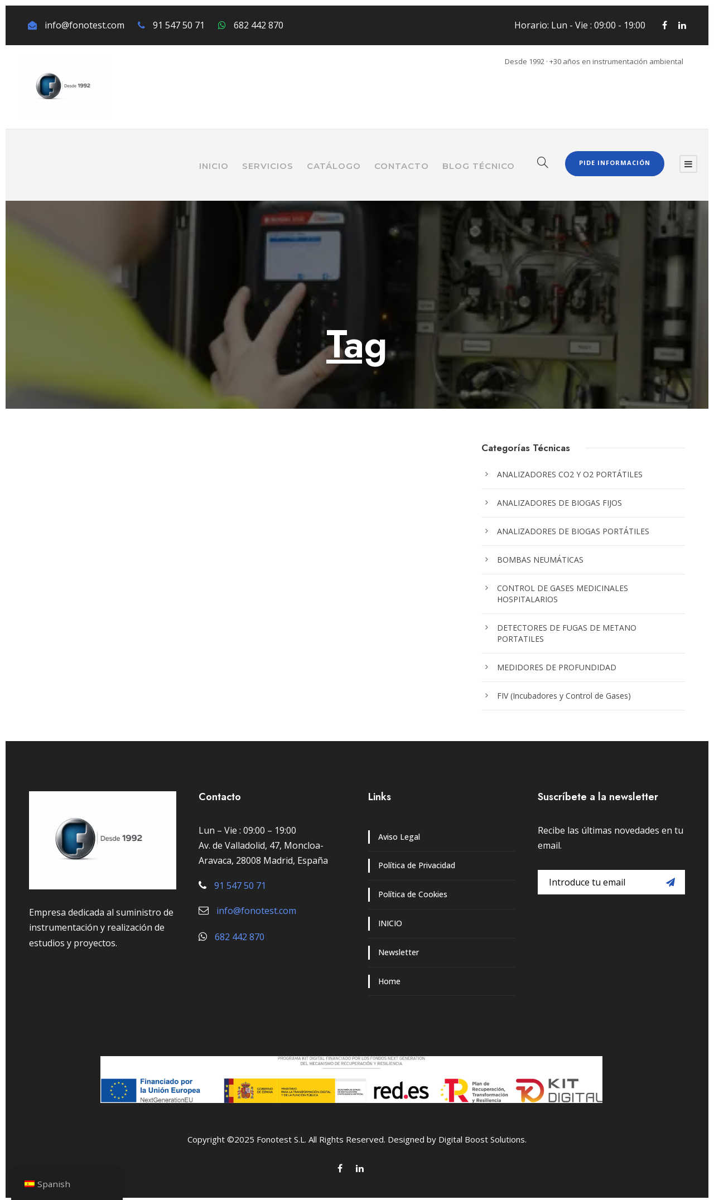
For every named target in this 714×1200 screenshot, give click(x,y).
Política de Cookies (412, 894)
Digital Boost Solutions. (482, 1139)
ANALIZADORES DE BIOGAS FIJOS (559, 502)
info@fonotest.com (84, 25)
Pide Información (614, 162)
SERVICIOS (267, 166)
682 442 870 (258, 25)
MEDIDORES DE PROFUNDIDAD (556, 667)
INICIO (214, 166)
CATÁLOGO (334, 166)
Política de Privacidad (416, 865)
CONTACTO (401, 166)
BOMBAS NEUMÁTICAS (540, 559)
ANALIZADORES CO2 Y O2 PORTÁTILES (570, 474)
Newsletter (398, 952)
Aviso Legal (399, 836)
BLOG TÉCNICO (478, 166)
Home (389, 981)
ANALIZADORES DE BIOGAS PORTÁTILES (573, 531)
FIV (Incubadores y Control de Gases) (564, 695)
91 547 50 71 (179, 25)
